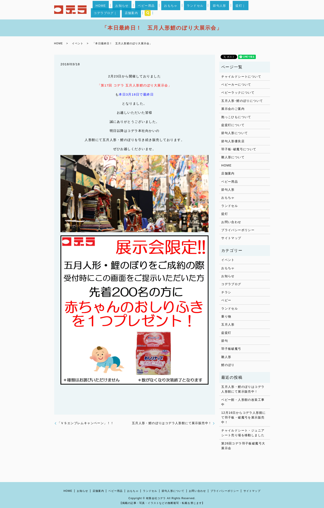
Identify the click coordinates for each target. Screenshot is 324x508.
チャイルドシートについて (241, 76)
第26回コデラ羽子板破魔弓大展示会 (243, 446)
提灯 (224, 214)
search (265, 9)
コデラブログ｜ (231, 9)
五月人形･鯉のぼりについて (242, 100)
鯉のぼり (228, 365)
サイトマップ (231, 238)
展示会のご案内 (233, 108)
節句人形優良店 (233, 141)
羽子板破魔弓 (231, 348)
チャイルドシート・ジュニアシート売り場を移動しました (242, 433)
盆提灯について (233, 125)
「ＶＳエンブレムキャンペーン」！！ (85, 423)
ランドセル (179, 9)
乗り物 (226, 316)
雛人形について (233, 157)
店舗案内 (251, 9)
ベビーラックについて (237, 92)
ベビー (226, 300)
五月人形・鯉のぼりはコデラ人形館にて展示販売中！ (172, 423)
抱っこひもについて (236, 117)
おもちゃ (160, 9)
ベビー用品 (142, 9)
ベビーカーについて (236, 84)
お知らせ (123, 9)
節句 (224, 340)
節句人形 (197, 9)
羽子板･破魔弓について (238, 149)
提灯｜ (213, 9)
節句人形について (234, 133)
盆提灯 (226, 332)
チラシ (226, 292)
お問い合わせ (231, 222)
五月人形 (228, 324)
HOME (108, 9)
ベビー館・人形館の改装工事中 (242, 402)
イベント (77, 43)
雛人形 (226, 357)
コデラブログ (231, 284)
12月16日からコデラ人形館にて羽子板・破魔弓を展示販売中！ (243, 417)
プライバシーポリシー (237, 230)
